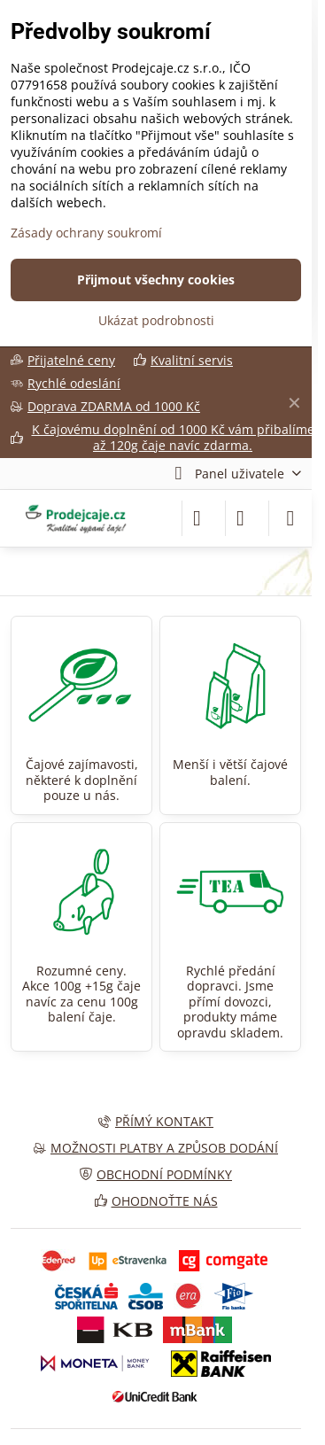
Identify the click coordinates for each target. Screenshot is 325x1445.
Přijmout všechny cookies (156, 279)
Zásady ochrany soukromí (86, 232)
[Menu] (290, 518)
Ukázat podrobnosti (156, 320)
